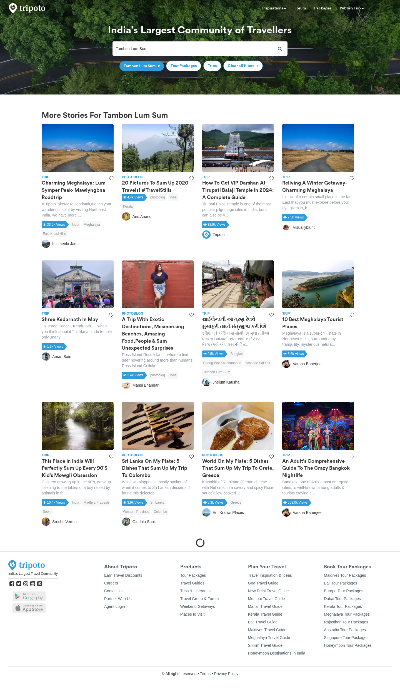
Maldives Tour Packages (345, 575)
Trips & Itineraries (195, 591)
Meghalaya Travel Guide (269, 637)
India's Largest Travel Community (33, 574)
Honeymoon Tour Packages (348, 645)
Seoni (47, 512)
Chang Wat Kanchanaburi (222, 363)
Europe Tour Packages (343, 591)
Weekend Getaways (197, 606)
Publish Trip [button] (352, 8)
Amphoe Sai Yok (258, 363)
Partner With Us (118, 598)
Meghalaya (92, 225)
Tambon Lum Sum (216, 372)
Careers (111, 583)
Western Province (136, 512)
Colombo (160, 512)
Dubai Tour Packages (342, 598)
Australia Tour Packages (345, 630)
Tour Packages (193, 575)
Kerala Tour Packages (343, 606)
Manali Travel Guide (265, 606)
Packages (322, 8)
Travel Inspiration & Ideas (270, 575)
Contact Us (113, 591)
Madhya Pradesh (96, 502)
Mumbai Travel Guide (266, 598)
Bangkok (237, 354)
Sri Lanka (157, 502)
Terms (205, 673)
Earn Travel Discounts (123, 575)
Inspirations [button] (274, 8)
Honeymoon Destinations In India (276, 653)
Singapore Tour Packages (346, 637)
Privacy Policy (226, 673)
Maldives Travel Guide (267, 630)
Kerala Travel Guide (265, 614)
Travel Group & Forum (199, 598)
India (75, 225)
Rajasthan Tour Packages (346, 622)
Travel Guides (192, 583)
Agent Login (114, 606)
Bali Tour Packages (340, 583)
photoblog (157, 197)
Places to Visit (192, 614)
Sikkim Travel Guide (265, 645)
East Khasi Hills (54, 234)
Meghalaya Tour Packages (347, 614)
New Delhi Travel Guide (268, 591)
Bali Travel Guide (263, 622)
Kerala (128, 206)
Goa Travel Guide (263, 583)
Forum (300, 8)
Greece (236, 502)
